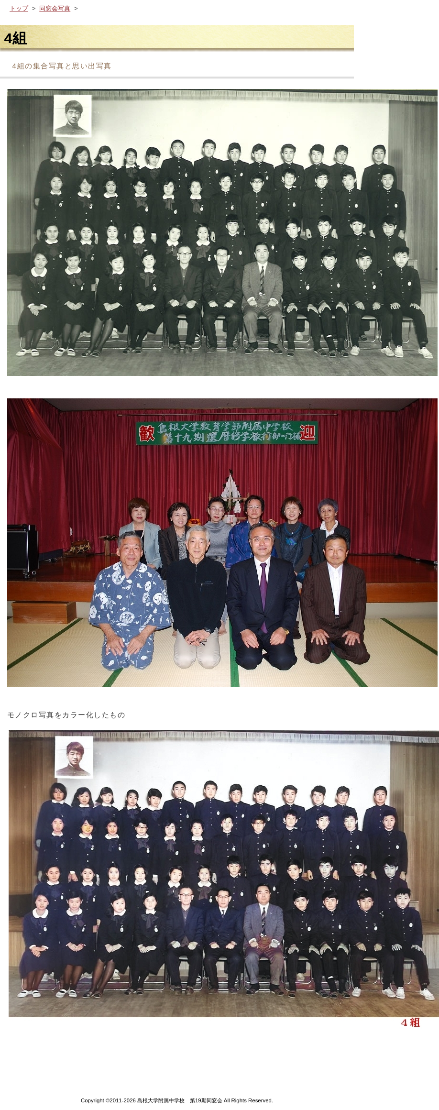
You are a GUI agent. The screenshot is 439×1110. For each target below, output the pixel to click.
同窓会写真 (54, 9)
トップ (19, 9)
